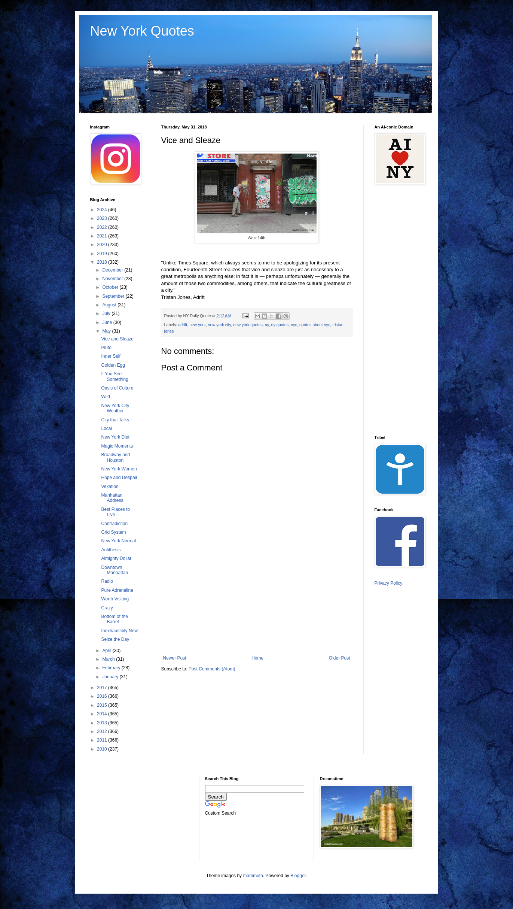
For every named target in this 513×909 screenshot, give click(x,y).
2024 (102, 209)
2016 (102, 696)
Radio (107, 581)
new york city (219, 324)
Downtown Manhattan (114, 570)
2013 (102, 722)
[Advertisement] (257, 593)
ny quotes (279, 324)
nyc (294, 324)
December (113, 270)
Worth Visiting (115, 599)
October (110, 287)
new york (197, 324)
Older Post (339, 658)
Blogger (298, 875)
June (107, 322)
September (113, 296)
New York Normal (118, 540)
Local (106, 428)
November (113, 278)
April (107, 650)
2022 (102, 227)
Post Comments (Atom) (212, 669)
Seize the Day (115, 639)
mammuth (253, 875)
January (110, 676)
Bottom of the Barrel (114, 619)
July (107, 313)
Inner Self (110, 356)
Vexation (109, 486)
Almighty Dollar (116, 558)
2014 (102, 713)
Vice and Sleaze (117, 339)
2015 (102, 705)
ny (267, 324)
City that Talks (115, 419)
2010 (102, 749)
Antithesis (110, 549)
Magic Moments (117, 446)
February (111, 667)
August (109, 304)
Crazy (107, 607)
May (107, 331)
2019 (102, 253)
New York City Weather (115, 408)
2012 (102, 731)
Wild (105, 396)
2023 (102, 218)
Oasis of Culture (117, 388)
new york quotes (248, 324)
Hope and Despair (119, 477)
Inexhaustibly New (119, 630)
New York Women (119, 469)
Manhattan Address (112, 498)
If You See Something (114, 376)
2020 (102, 244)
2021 (102, 236)
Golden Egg (113, 365)
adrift (182, 324)
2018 (102, 262)
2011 (102, 740)
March (109, 659)
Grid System (113, 532)
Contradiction (114, 523)
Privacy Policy (389, 583)
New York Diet (115, 437)
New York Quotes (142, 31)
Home (257, 658)
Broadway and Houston (115, 457)
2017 (102, 687)
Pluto (106, 347)
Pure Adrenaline (117, 590)
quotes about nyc (314, 324)
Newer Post (174, 658)
